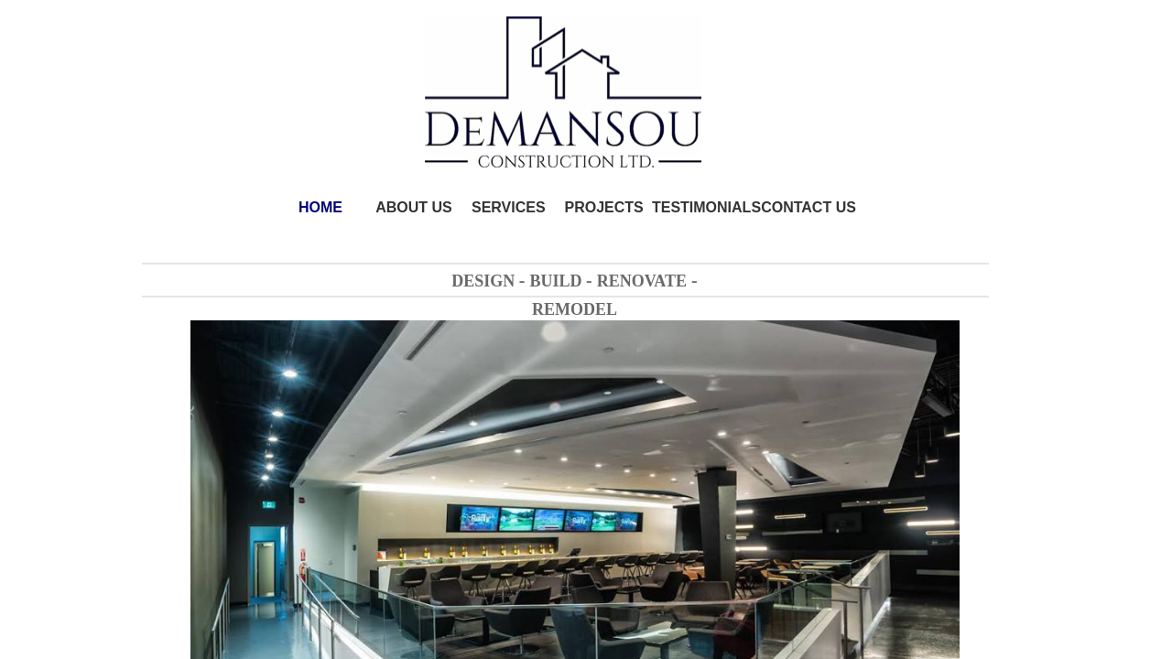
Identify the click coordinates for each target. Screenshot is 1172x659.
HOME (320, 207)
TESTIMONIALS (706, 207)
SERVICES (509, 207)
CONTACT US (808, 207)
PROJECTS (604, 207)
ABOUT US (413, 207)
